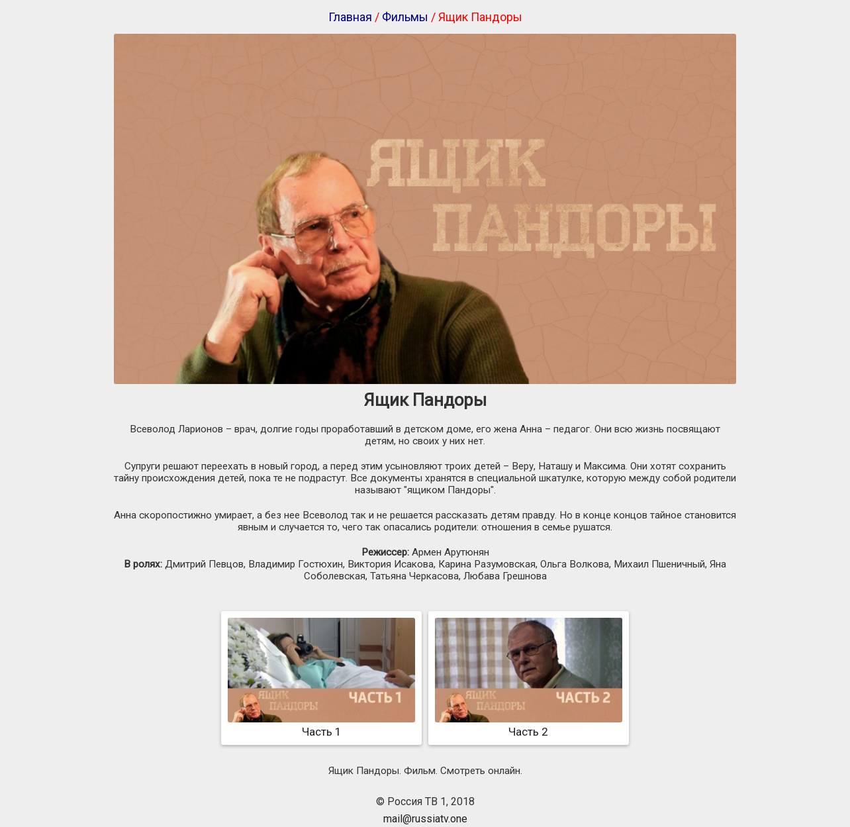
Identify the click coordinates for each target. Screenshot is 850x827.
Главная (350, 17)
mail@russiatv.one (425, 818)
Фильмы (405, 17)
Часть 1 (321, 725)
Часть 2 (528, 725)
